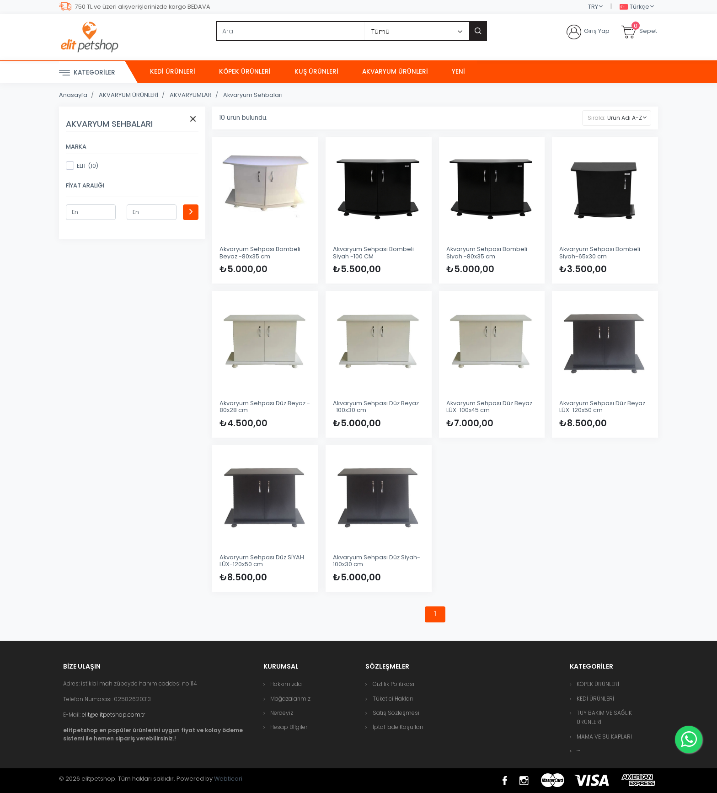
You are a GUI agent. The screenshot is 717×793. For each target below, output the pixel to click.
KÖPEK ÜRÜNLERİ (245, 71)
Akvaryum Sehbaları (253, 95)
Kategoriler (87, 72)
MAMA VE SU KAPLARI (604, 736)
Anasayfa (73, 95)
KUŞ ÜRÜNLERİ (316, 71)
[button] (578, 751)
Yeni (458, 71)
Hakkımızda (286, 684)
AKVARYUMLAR (191, 95)
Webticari (228, 778)
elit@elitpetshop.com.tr (113, 714)
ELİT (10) (82, 165)
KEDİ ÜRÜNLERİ (172, 71)
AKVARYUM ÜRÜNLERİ (395, 71)
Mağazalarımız (290, 698)
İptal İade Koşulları (398, 727)
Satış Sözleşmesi (396, 713)
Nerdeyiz (281, 713)
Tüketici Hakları (393, 698)
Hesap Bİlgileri (289, 727)
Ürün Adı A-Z (624, 118)
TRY (593, 7)
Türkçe (634, 7)
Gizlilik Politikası (393, 684)
